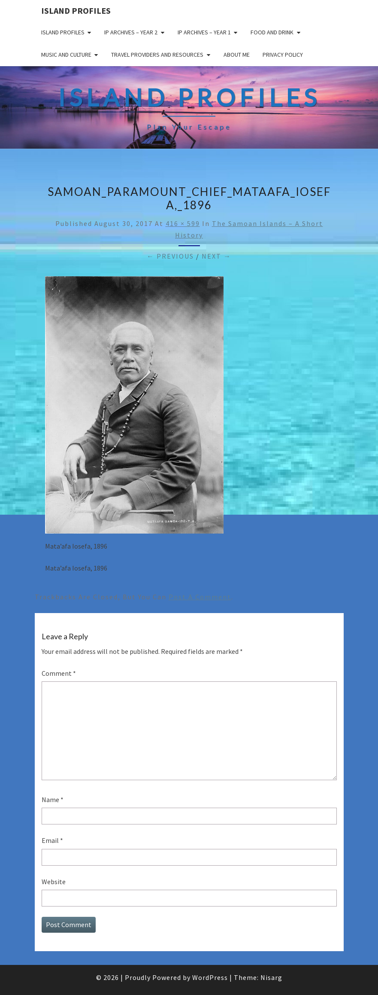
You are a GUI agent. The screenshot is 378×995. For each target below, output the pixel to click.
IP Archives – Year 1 (204, 32)
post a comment (200, 596)
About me (237, 54)
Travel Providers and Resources (157, 54)
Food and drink (272, 32)
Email (52, 840)
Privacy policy (283, 54)
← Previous (170, 256)
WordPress (210, 977)
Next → (216, 256)
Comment (59, 673)
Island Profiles (76, 10)
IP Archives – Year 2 (130, 32)
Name (53, 799)
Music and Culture (66, 54)
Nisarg (271, 977)
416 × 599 (183, 223)
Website (54, 881)
